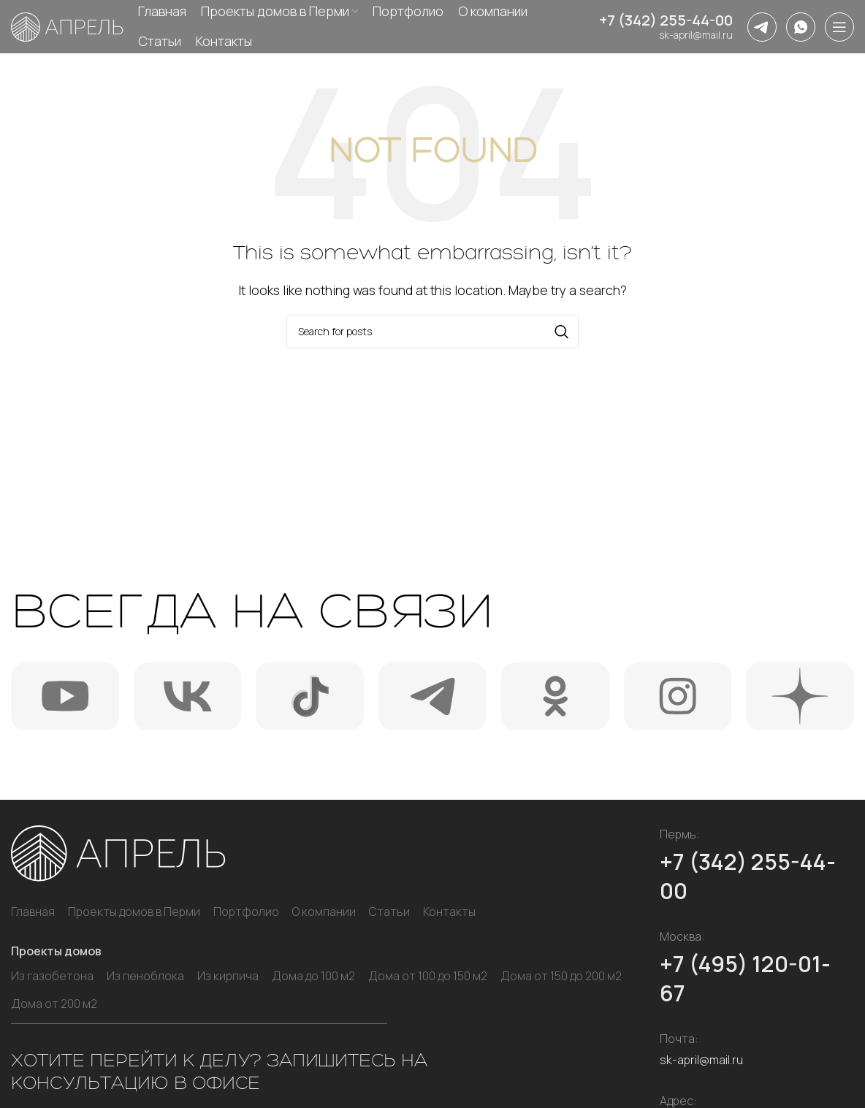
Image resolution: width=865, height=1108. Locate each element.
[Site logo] (67, 28)
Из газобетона (52, 976)
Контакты (449, 911)
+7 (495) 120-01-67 (745, 978)
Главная (33, 911)
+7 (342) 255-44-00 (666, 23)
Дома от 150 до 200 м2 (561, 976)
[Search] (432, 331)
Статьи (389, 911)
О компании (324, 911)
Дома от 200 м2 (54, 1004)
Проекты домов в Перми (134, 911)
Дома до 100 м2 (313, 976)
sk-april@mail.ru (696, 38)
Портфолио (246, 911)
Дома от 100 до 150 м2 (427, 976)
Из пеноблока (145, 976)
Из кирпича (228, 976)
